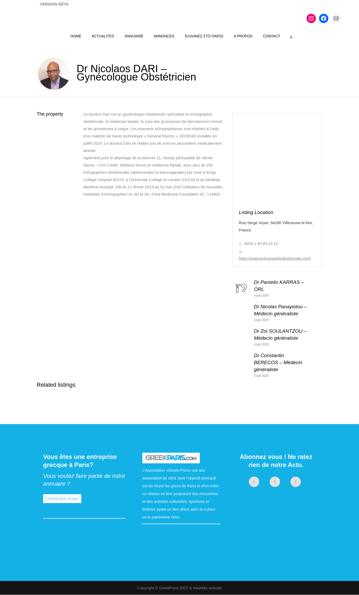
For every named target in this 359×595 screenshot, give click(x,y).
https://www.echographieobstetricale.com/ (275, 258)
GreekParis (168, 588)
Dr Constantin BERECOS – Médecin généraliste (278, 362)
